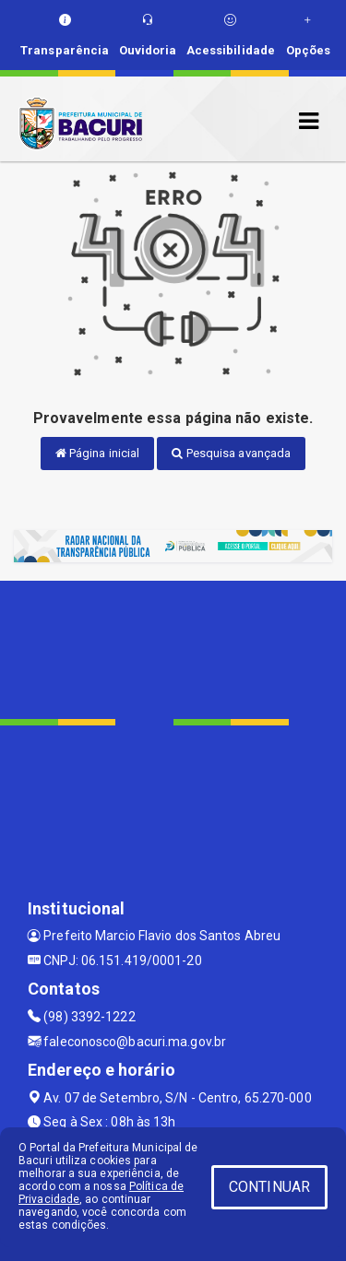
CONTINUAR (269, 1187)
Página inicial (97, 453)
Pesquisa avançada (231, 453)
